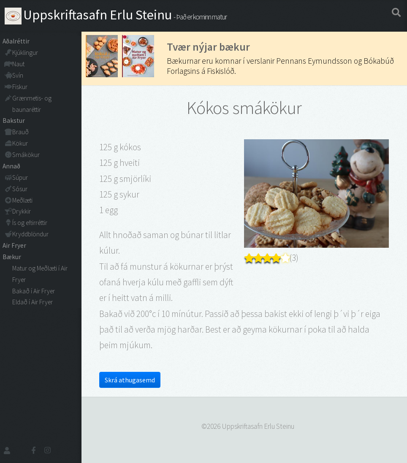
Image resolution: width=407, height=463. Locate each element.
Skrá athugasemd (130, 380)
